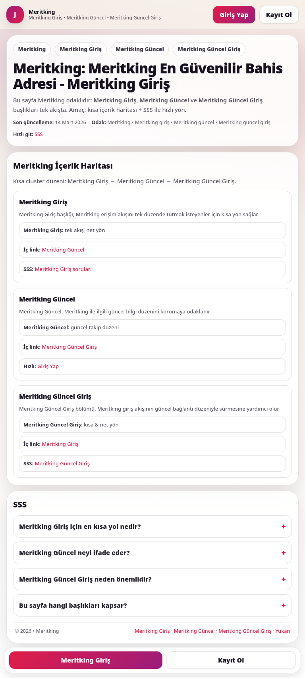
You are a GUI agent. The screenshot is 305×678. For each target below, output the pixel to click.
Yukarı (282, 631)
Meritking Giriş (60, 444)
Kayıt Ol (279, 14)
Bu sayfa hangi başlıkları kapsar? (73, 605)
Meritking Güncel (63, 249)
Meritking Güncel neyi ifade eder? (74, 552)
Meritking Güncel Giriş (69, 346)
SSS (39, 134)
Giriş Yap (234, 14)
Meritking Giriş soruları (63, 269)
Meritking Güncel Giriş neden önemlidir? (85, 579)
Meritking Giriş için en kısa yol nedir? (80, 526)
